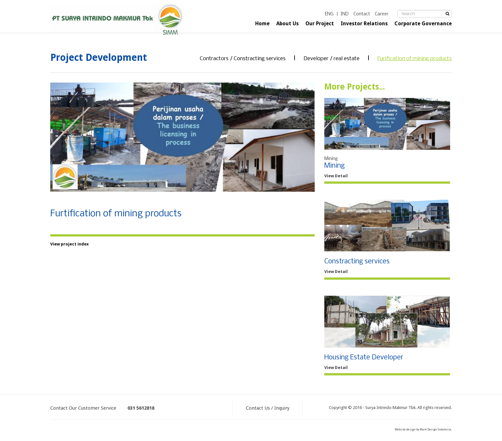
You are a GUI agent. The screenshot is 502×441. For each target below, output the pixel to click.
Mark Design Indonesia (435, 429)
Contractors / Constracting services (243, 59)
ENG (329, 14)
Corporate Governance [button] (423, 23)
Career (381, 14)
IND (345, 14)
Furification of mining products (414, 59)
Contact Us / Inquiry (267, 408)
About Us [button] (287, 23)
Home (262, 23)
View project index (69, 244)
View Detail (336, 175)
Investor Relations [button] (364, 23)
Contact (361, 14)
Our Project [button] (319, 23)
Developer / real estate (332, 59)
